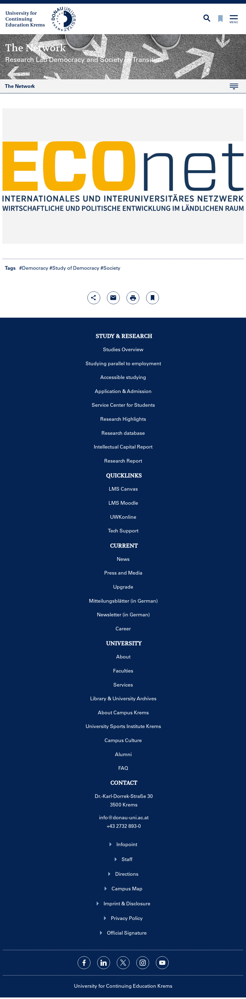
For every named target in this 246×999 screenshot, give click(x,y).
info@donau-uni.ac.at (124, 817)
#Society (110, 268)
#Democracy (33, 268)
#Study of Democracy (74, 268)
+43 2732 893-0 (124, 826)
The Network (119, 88)
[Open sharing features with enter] (93, 297)
